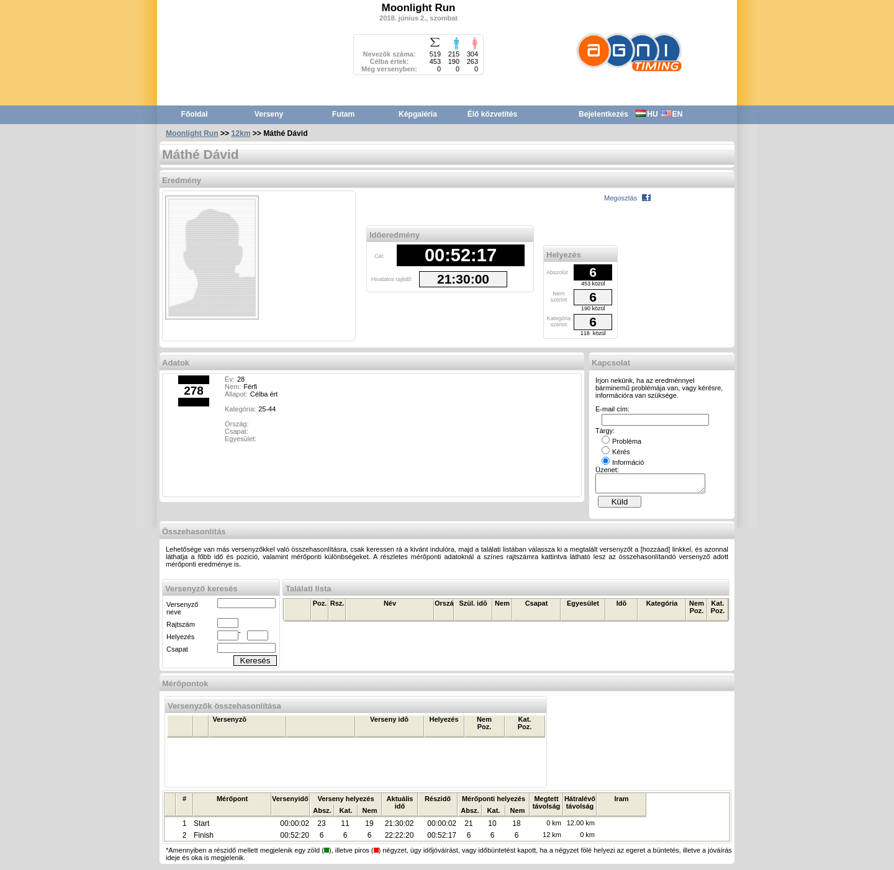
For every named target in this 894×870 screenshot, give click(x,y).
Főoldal (194, 114)
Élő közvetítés (492, 114)
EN (672, 114)
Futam (343, 114)
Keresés (255, 664)
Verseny (269, 114)
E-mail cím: (612, 409)
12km (241, 133)
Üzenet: (607, 469)
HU (646, 114)
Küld (620, 505)
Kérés (616, 451)
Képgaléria (418, 114)
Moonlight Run (192, 133)
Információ (623, 462)
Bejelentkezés (603, 114)
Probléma (621, 441)
